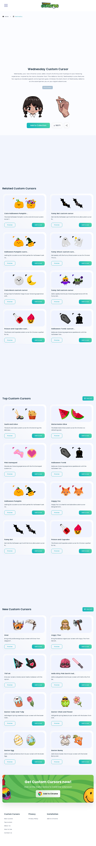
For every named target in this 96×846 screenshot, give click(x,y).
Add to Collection (38, 125)
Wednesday (18, 16)
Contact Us (8, 833)
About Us (7, 826)
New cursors (8, 819)
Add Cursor (38, 225)
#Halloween (48, 87)
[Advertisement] (49, 42)
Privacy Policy (33, 819)
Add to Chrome (48, 793)
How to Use (8, 829)
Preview (9, 225)
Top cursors (8, 822)
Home (5, 16)
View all (88, 398)
